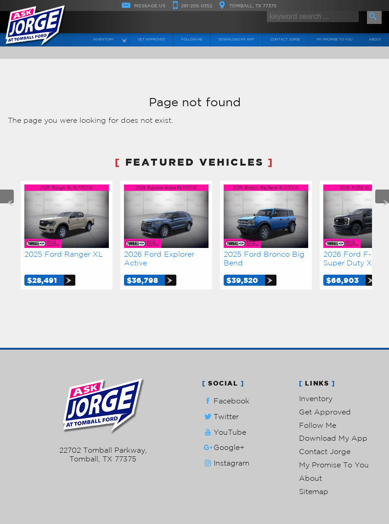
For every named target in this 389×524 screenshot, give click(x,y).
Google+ (223, 447)
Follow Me (317, 425)
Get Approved (325, 412)
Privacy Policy (176, 473)
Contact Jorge (324, 451)
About (310, 478)
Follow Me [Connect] (192, 39)
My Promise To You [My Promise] (334, 39)
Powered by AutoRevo (130, 473)
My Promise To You (334, 465)
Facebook (225, 401)
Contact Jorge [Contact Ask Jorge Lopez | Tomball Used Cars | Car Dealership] (285, 39)
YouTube (224, 432)
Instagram (225, 463)
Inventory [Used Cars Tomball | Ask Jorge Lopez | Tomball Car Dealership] (103, 39)
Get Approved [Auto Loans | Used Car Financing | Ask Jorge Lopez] (151, 39)
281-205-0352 (103, 441)
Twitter (220, 416)
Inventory (316, 398)
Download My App (236, 39)
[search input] (313, 16)
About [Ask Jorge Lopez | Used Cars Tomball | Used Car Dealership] (375, 39)
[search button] (374, 17)
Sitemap (313, 491)
